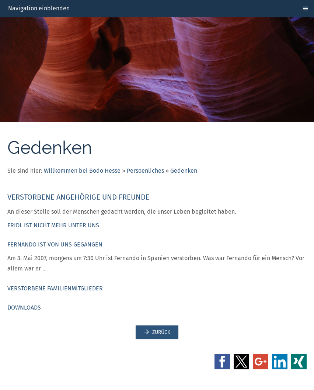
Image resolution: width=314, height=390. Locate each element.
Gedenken (183, 170)
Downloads (24, 307)
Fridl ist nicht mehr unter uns (53, 225)
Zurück (157, 332)
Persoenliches (145, 170)
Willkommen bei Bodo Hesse (82, 170)
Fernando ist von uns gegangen (54, 244)
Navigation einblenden (39, 8)
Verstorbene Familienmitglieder (55, 288)
